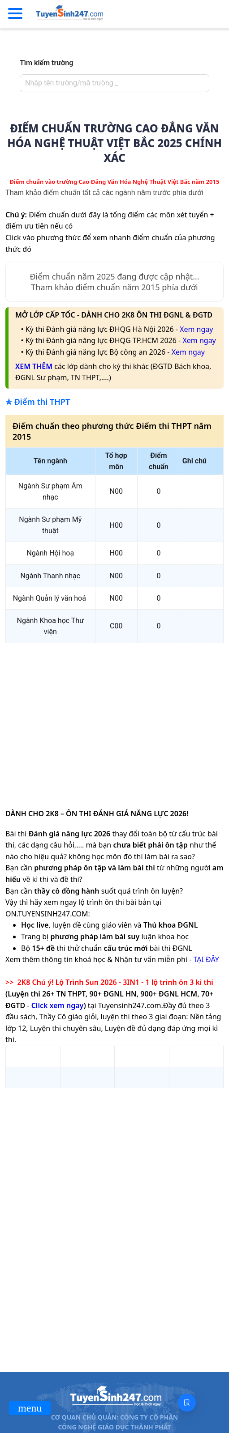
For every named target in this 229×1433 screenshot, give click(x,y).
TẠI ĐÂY (206, 959)
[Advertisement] (114, 713)
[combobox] (112, 83)
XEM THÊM (33, 366)
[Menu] (15, 14)
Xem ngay (196, 329)
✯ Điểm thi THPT (37, 401)
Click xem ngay (57, 1005)
